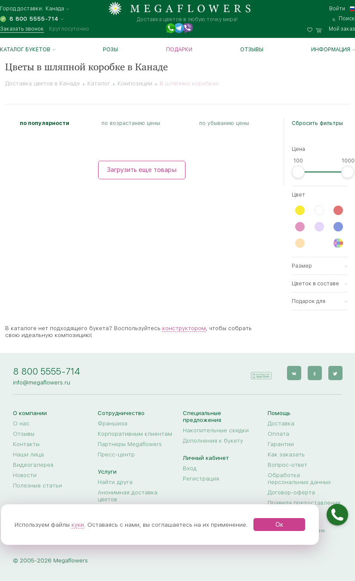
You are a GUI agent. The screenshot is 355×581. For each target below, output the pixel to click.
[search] (344, 19)
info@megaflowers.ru (41, 382)
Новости (25, 475)
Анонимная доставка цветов (127, 496)
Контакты (26, 443)
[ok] (314, 373)
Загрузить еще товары (141, 170)
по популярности (44, 123)
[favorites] (311, 29)
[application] (260, 372)
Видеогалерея (33, 464)
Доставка (281, 423)
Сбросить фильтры (317, 123)
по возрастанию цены (131, 123)
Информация (330, 50)
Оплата (278, 433)
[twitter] (335, 373)
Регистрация (201, 478)
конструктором (184, 328)
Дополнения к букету (213, 440)
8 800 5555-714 (46, 371)
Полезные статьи (37, 485)
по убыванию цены (224, 123)
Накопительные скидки (216, 430)
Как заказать (286, 454)
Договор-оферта (291, 492)
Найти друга (115, 481)
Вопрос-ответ (287, 464)
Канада (55, 9)
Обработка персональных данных (299, 478)
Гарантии (281, 443)
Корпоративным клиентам (135, 433)
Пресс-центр (116, 454)
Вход (190, 468)
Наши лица (28, 454)
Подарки (179, 50)
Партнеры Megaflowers (130, 443)
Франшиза (112, 423)
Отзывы (251, 50)
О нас (21, 423)
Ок (279, 524)
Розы (110, 50)
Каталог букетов (25, 50)
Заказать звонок (22, 29)
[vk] (294, 373)
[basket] (335, 29)
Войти (337, 9)
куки (77, 524)
